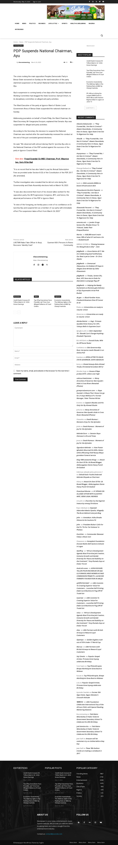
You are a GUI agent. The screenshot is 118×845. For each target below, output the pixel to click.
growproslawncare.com (85, 390)
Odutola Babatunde (84, 124)
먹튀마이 (79, 702)
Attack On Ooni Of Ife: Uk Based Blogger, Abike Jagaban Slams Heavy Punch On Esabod (90, 484)
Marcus (79, 647)
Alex (78, 630)
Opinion (57, 296)
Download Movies (83, 491)
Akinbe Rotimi (81, 321)
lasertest (79, 598)
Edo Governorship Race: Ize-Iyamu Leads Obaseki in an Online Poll (90, 350)
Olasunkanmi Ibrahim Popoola (88, 190)
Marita (79, 234)
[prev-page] (15, 312)
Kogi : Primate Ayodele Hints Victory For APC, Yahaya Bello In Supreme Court (88, 324)
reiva (78, 613)
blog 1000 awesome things (86, 460)
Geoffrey (79, 551)
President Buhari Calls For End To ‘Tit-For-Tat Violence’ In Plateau (89, 527)
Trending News (18, 46)
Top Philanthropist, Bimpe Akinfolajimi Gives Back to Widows (89, 668)
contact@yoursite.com (54, 834)
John (78, 517)
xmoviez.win (81, 222)
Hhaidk (79, 139)
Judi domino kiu (82, 726)
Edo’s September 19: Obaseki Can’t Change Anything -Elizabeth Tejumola (90, 333)
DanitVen (80, 534)
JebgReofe (80, 251)
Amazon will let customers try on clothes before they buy (90, 741)
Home (15, 42)
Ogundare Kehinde (83, 447)
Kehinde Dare (81, 433)
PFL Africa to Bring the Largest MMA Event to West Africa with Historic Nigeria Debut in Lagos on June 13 (95, 98)
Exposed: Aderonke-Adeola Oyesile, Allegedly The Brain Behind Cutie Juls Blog (90, 510)
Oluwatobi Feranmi (83, 207)
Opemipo (80, 640)
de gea (78, 297)
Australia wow (82, 568)
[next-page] (18, 312)
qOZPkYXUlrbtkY (82, 583)
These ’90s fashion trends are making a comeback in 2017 (89, 751)
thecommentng (24, 62)
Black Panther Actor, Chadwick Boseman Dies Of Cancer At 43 (89, 300)
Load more (90, 108)
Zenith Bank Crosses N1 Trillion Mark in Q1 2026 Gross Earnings (21, 302)
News (21, 42)
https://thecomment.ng (40, 260)
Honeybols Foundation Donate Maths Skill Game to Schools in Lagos (90, 543)
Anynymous (80, 153)
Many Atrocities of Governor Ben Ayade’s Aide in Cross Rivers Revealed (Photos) (90, 412)
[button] (102, 35)
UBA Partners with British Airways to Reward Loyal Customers (89, 632)
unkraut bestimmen (84, 378)
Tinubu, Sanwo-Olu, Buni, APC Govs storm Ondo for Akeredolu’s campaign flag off (89, 278)
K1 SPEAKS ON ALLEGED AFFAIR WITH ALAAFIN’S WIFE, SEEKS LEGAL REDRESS (90, 493)
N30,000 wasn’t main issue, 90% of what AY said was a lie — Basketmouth (90, 237)
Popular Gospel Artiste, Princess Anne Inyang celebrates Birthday (88, 659)
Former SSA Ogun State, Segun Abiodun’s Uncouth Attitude (88, 695)
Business (17, 296)
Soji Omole (80, 656)
